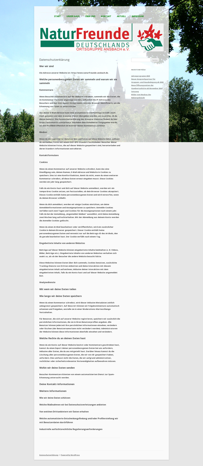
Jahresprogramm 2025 (140, 76)
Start (57, 16)
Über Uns (90, 16)
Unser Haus (73, 16)
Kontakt (106, 16)
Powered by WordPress (70, 455)
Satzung (135, 91)
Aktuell (121, 16)
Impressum (138, 16)
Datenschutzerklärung (48, 455)
